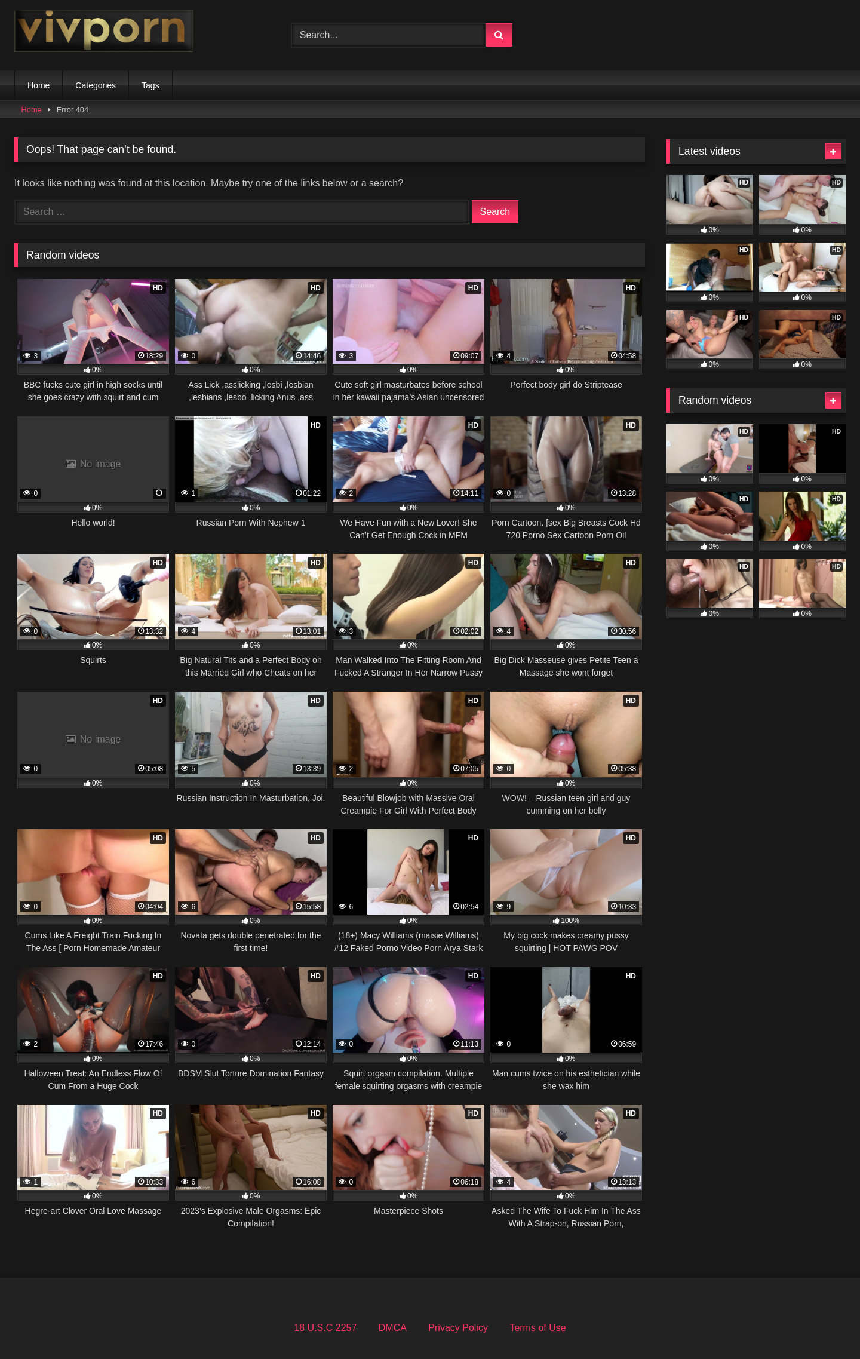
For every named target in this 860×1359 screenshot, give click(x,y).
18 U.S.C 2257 (325, 1328)
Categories (95, 85)
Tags (150, 85)
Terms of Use (537, 1328)
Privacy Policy (458, 1328)
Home (38, 85)
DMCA (393, 1328)
